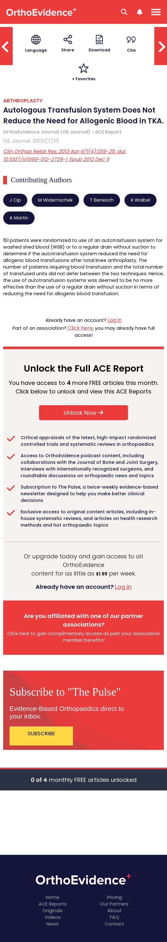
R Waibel (140, 200)
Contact (114, 924)
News (52, 924)
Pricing (114, 897)
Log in (115, 320)
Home (52, 897)
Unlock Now (83, 413)
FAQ (114, 917)
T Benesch (102, 200)
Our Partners (114, 904)
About (114, 910)
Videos (53, 917)
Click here (80, 328)
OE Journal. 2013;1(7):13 (31, 141)
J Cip (15, 200)
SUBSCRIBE (41, 733)
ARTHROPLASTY (23, 100)
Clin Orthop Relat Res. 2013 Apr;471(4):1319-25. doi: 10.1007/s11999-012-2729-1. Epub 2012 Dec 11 (64, 155)
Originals (53, 910)
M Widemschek (55, 200)
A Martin (19, 218)
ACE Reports (53, 904)
